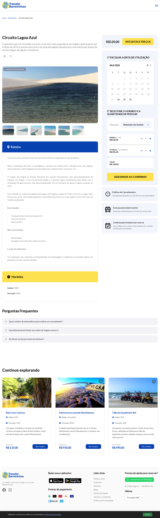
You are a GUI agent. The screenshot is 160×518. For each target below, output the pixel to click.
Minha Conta (99, 478)
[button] (94, 97)
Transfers (98, 482)
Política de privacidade (52, 514)
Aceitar (147, 514)
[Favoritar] (10, 56)
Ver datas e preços (138, 41)
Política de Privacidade (103, 500)
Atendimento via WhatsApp (139, 480)
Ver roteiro (40, 446)
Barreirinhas (12, 18)
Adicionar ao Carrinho (130, 177)
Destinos (97, 486)
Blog (96, 489)
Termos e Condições (102, 497)
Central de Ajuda (101, 493)
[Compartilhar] (4, 56)
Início (4, 18)
